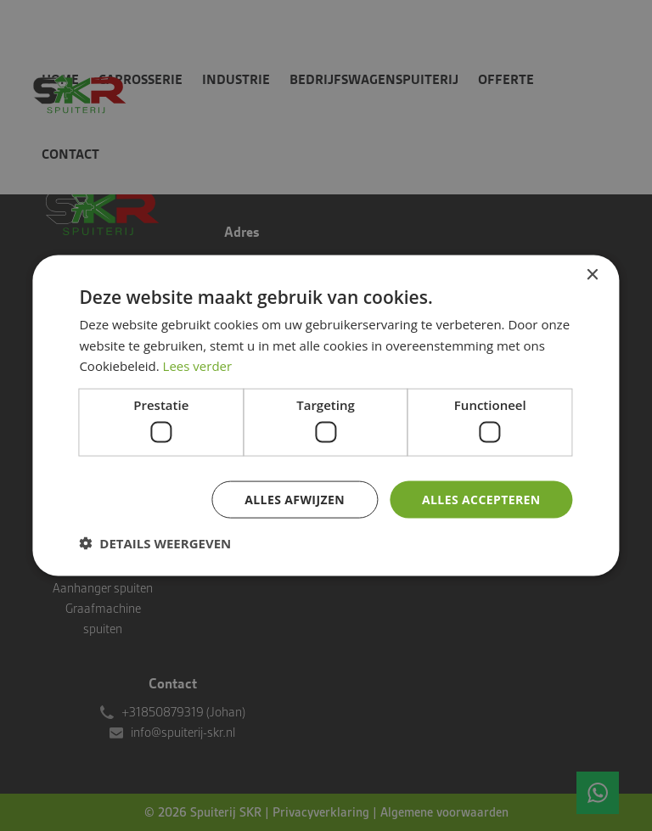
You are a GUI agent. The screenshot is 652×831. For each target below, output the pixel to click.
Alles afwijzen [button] (294, 499)
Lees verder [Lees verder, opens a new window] (198, 365)
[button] (155, 543)
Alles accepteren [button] (481, 499)
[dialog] (326, 415)
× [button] (592, 274)
